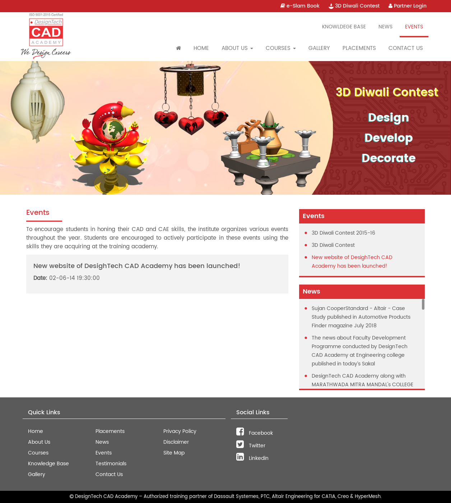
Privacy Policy (179, 431)
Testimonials (111, 464)
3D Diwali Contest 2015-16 (343, 233)
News (385, 27)
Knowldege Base (344, 27)
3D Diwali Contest (354, 6)
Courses (38, 453)
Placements (359, 48)
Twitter (250, 446)
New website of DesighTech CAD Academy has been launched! (352, 261)
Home (201, 48)
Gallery (319, 48)
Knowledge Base (48, 464)
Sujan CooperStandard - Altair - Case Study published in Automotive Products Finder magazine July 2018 (361, 317)
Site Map (174, 453)
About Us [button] (237, 48)
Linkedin (252, 458)
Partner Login (408, 6)
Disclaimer (176, 442)
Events (414, 27)
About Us (39, 442)
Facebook (254, 433)
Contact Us (406, 48)
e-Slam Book (300, 6)
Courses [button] (281, 48)
